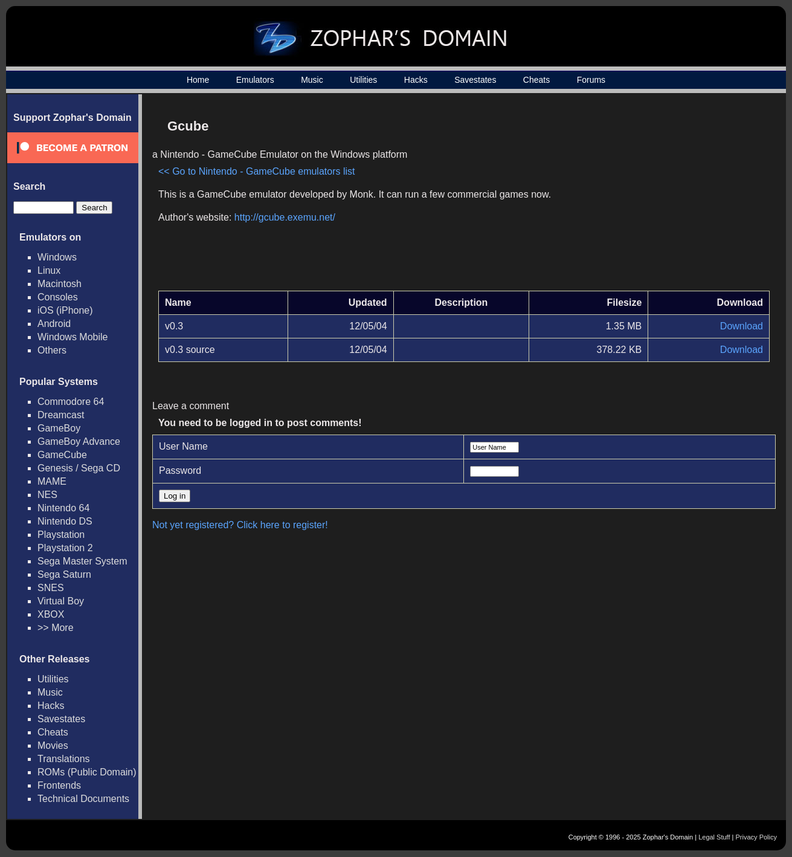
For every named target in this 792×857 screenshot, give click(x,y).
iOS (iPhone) (65, 310)
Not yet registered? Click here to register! (240, 525)
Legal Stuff (714, 837)
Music (312, 80)
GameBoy (58, 428)
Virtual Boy (60, 601)
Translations (63, 759)
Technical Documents (83, 799)
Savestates (475, 80)
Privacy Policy (756, 837)
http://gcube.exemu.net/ (284, 217)
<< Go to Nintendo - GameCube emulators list (256, 171)
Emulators (255, 80)
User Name (183, 446)
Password (180, 470)
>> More (55, 628)
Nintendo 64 (63, 508)
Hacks (416, 80)
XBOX (50, 614)
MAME (51, 481)
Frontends (59, 785)
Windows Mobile (72, 337)
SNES (50, 588)
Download (741, 326)
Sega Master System (82, 561)
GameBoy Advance (78, 441)
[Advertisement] (667, 197)
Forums (591, 80)
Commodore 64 (70, 401)
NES (47, 495)
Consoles (57, 297)
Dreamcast (60, 415)
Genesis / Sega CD (78, 468)
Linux (48, 270)
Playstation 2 (65, 548)
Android (54, 324)
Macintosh (59, 284)
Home (198, 80)
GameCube (62, 455)
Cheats (536, 80)
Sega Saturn (64, 574)
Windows (57, 257)
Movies (52, 745)
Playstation (61, 534)
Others (51, 350)
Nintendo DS (64, 521)
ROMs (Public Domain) (87, 772)
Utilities (363, 80)
